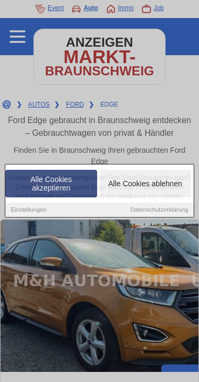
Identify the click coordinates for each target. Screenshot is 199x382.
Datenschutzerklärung (159, 210)
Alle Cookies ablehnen (145, 184)
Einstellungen (28, 210)
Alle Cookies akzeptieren (51, 184)
